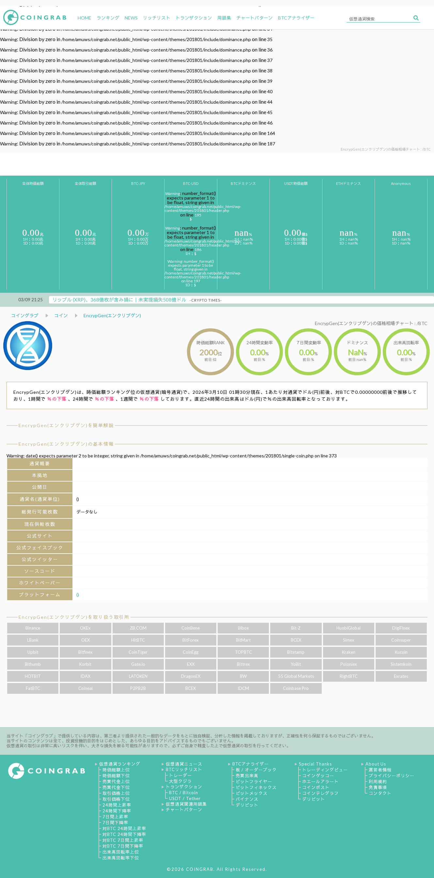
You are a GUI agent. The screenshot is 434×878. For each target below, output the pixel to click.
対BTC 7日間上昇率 (122, 840)
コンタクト (380, 793)
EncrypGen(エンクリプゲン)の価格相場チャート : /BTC (371, 323)
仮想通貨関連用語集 (186, 804)
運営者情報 (380, 769)
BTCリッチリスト (184, 769)
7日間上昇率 (115, 816)
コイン (61, 315)
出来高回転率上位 (120, 852)
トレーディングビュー (325, 769)
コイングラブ (25, 315)
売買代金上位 (116, 781)
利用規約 (378, 781)
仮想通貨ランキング (119, 763)
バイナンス (247, 799)
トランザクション (184, 786)
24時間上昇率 (116, 805)
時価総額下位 (116, 775)
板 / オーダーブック (256, 769)
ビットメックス (252, 793)
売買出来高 (247, 775)
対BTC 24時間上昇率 (124, 828)
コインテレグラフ (320, 793)
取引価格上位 (116, 793)
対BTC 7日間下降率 (122, 846)
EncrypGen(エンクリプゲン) (112, 315)
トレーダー (180, 775)
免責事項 (378, 787)
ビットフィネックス (256, 787)
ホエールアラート (320, 781)
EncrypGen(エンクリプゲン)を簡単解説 (66, 425)
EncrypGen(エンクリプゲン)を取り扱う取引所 (74, 617)
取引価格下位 (116, 799)
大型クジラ (180, 781)
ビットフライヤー (254, 781)
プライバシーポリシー (391, 775)
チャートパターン (184, 809)
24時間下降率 (116, 810)
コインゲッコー (318, 775)
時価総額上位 (116, 769)
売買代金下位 (116, 787)
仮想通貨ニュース (184, 763)
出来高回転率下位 (120, 857)
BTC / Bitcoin (183, 792)
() (77, 594)
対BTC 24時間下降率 (124, 834)
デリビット (247, 805)
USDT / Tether (185, 798)
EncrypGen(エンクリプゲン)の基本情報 (66, 444)
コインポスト (316, 787)
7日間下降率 (115, 822)
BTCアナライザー (250, 763)
